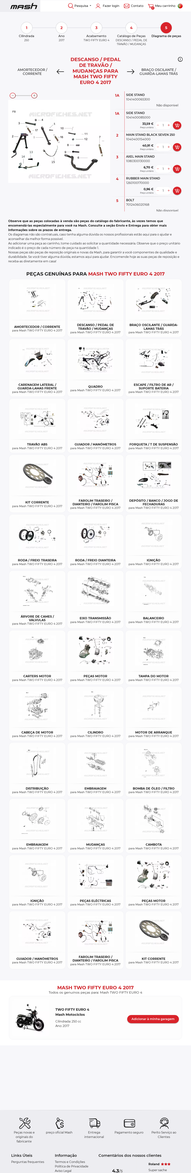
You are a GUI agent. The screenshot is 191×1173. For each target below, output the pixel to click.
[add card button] (177, 125)
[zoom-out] (13, 95)
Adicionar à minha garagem (153, 1019)
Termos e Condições (70, 1162)
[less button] (158, 125)
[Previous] (60, 71)
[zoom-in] (34, 95)
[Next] (131, 71)
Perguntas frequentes (27, 1162)
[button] (180, 59)
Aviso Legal (63, 1171)
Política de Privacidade (71, 1166)
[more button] (168, 125)
